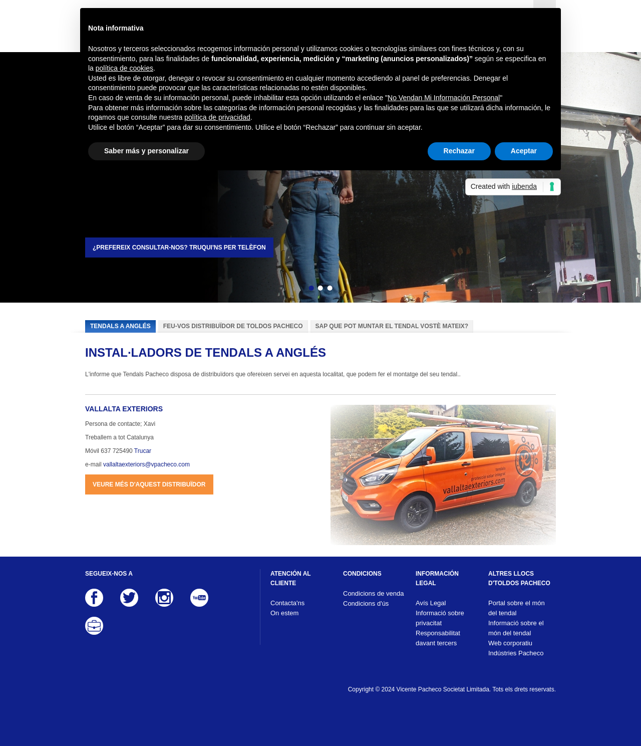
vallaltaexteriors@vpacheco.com (146, 464)
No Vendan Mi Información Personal (444, 98)
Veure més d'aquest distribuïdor (149, 484)
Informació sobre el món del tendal (516, 628)
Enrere (294, 289)
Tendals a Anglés (120, 326)
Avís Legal (431, 603)
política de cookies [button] (124, 68)
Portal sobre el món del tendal (516, 608)
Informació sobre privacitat (440, 618)
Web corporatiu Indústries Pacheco (516, 648)
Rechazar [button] (459, 151)
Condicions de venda (373, 593)
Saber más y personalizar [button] (146, 151)
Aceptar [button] (524, 151)
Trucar (142, 450)
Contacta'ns (287, 603)
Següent (347, 289)
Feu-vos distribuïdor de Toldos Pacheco (233, 326)
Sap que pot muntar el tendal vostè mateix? (392, 326)
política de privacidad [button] (217, 117)
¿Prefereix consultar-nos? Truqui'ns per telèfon (179, 247)
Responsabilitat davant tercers (438, 638)
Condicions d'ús (366, 603)
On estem (284, 613)
